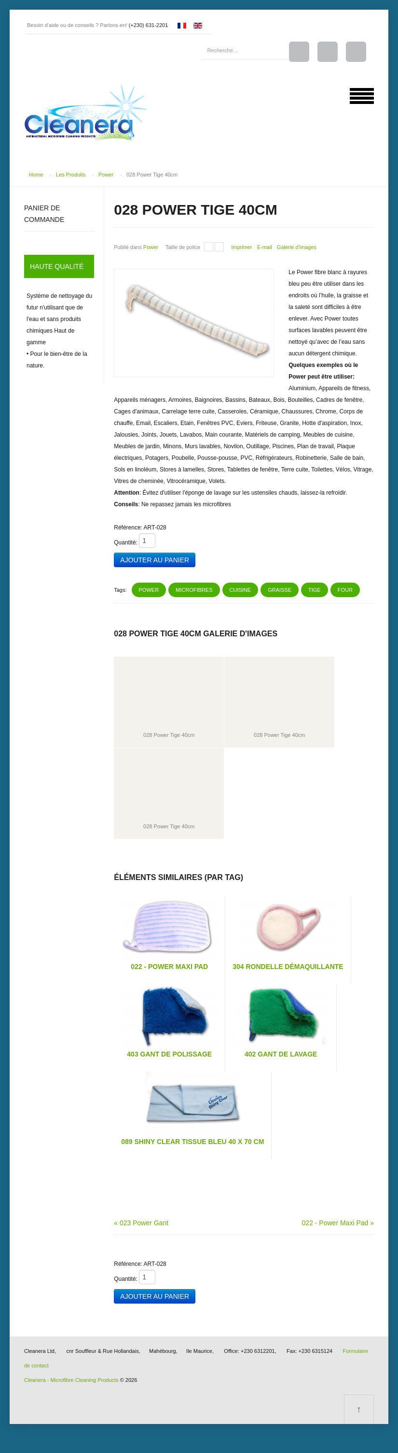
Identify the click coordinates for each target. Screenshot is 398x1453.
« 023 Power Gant (141, 1222)
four (345, 589)
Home (36, 174)
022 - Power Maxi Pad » (338, 1222)
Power (105, 174)
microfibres (194, 589)
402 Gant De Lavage (281, 1053)
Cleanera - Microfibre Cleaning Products (71, 1379)
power (149, 589)
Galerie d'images (296, 247)
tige (314, 589)
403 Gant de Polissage (169, 1053)
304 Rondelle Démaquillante (288, 965)
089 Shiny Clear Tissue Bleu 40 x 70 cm (192, 1141)
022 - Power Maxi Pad (169, 965)
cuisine (240, 589)
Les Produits (70, 174)
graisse (279, 589)
